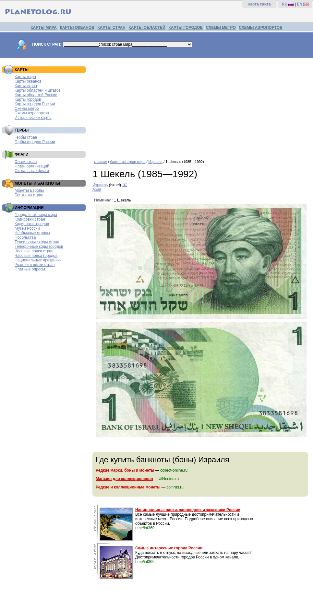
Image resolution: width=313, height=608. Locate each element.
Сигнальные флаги (32, 170)
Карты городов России (35, 104)
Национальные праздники (38, 260)
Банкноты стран (29, 195)
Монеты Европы (29, 190)
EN (299, 4)
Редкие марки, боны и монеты (125, 470)
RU (284, 4)
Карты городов (28, 99)
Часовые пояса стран (34, 251)
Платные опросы (30, 269)
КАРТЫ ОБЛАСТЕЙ (147, 27)
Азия (96, 189)
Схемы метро (27, 108)
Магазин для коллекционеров (124, 478)
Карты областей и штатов (38, 90)
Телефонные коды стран (37, 242)
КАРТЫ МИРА (43, 27)
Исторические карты (33, 117)
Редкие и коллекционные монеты (128, 487)
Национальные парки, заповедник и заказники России (187, 510)
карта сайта (259, 4)
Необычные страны (32, 233)
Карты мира (25, 77)
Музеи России (27, 228)
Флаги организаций (32, 166)
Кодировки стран (30, 219)
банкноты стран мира (127, 162)
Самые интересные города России (168, 548)
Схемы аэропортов (32, 113)
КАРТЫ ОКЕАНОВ (77, 27)
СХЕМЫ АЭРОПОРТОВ (261, 27)
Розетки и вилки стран (34, 264)
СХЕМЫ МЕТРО (221, 27)
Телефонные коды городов (39, 246)
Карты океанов (28, 81)
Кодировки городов (32, 224)
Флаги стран (26, 161)
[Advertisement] (201, 106)
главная (100, 162)
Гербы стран (26, 137)
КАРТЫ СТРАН (112, 27)
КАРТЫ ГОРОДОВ (185, 27)
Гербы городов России (35, 142)
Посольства (25, 237)
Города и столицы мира (36, 214)
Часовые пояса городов (36, 255)
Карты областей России (36, 95)
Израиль (156, 162)
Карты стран (26, 86)
